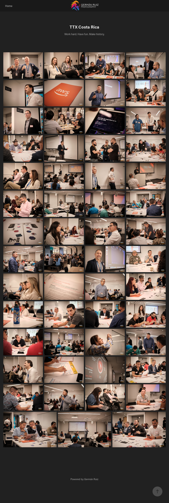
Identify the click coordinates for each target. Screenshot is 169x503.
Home (8, 6)
